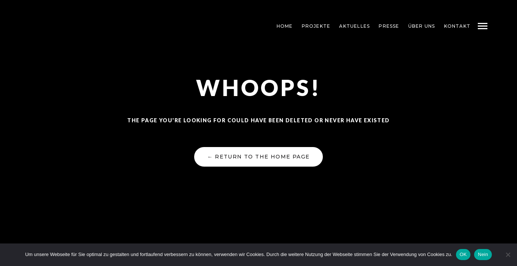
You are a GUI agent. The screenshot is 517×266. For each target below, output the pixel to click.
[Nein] (507, 254)
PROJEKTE (316, 26)
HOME (285, 26)
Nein (483, 254)
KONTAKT (457, 26)
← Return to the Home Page (258, 156)
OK (463, 254)
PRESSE (389, 26)
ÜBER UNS (421, 26)
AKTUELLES (354, 26)
